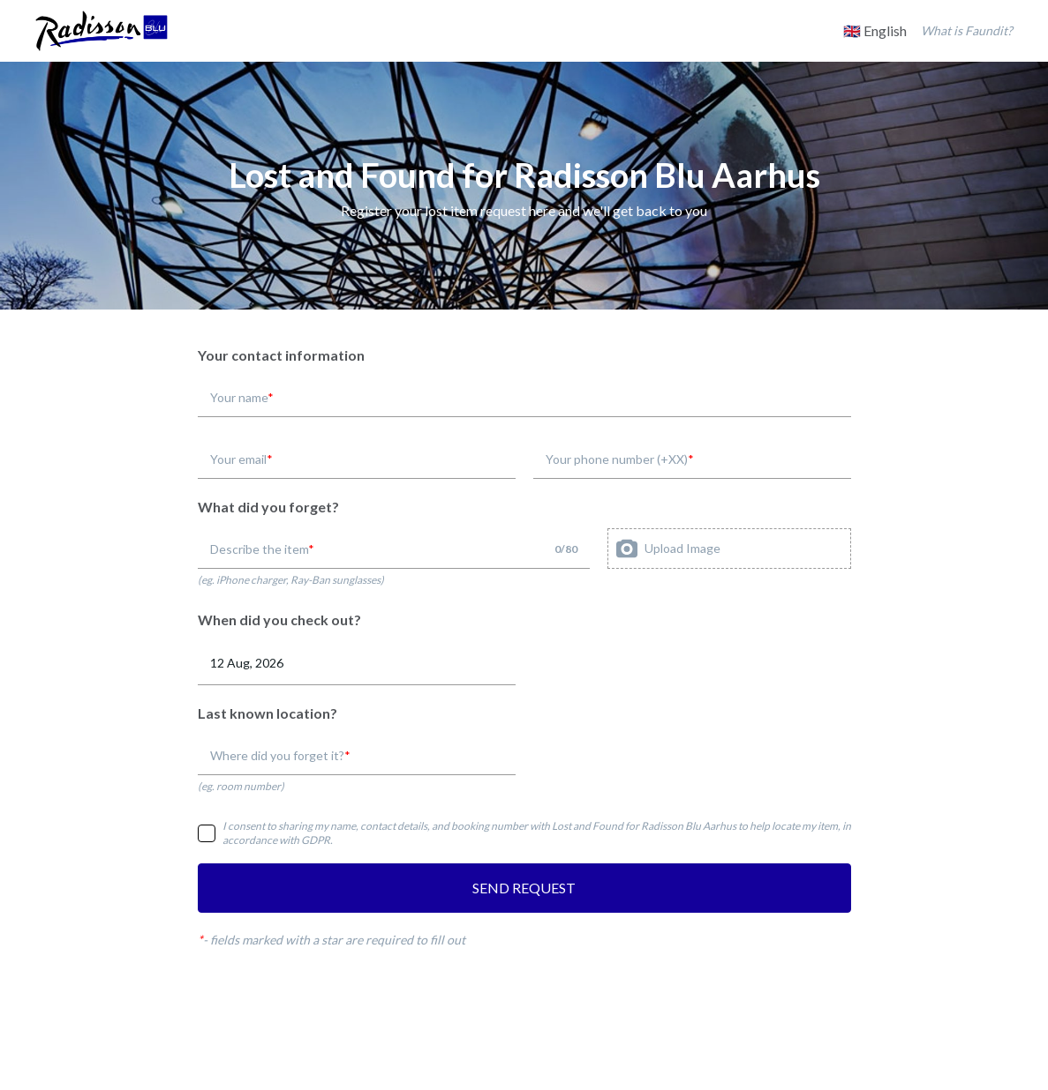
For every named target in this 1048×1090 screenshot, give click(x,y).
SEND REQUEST (524, 887)
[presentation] (729, 548)
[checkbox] (206, 833)
